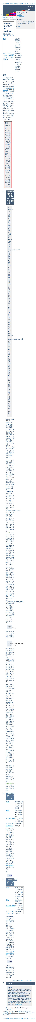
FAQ (21, 3)
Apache (5, 17)
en (12, 34)
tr (13, 35)
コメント (20, 26)
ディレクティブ (14, 3)
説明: (4, 39)
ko (10, 35)
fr (5, 35)
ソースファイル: (8, 57)
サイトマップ (31, 3)
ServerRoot (9, 865)
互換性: (5, 59)
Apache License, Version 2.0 (17, 1013)
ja (7, 35)
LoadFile (19, 15)
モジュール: (9, 825)
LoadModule (20, 16)
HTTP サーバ (12, 17)
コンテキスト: (10, 818)
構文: (7, 810)
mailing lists (18, 1004)
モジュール (6, 3)
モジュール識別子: (8, 55)
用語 (25, 3)
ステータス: (6, 53)
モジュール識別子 (10, 952)
